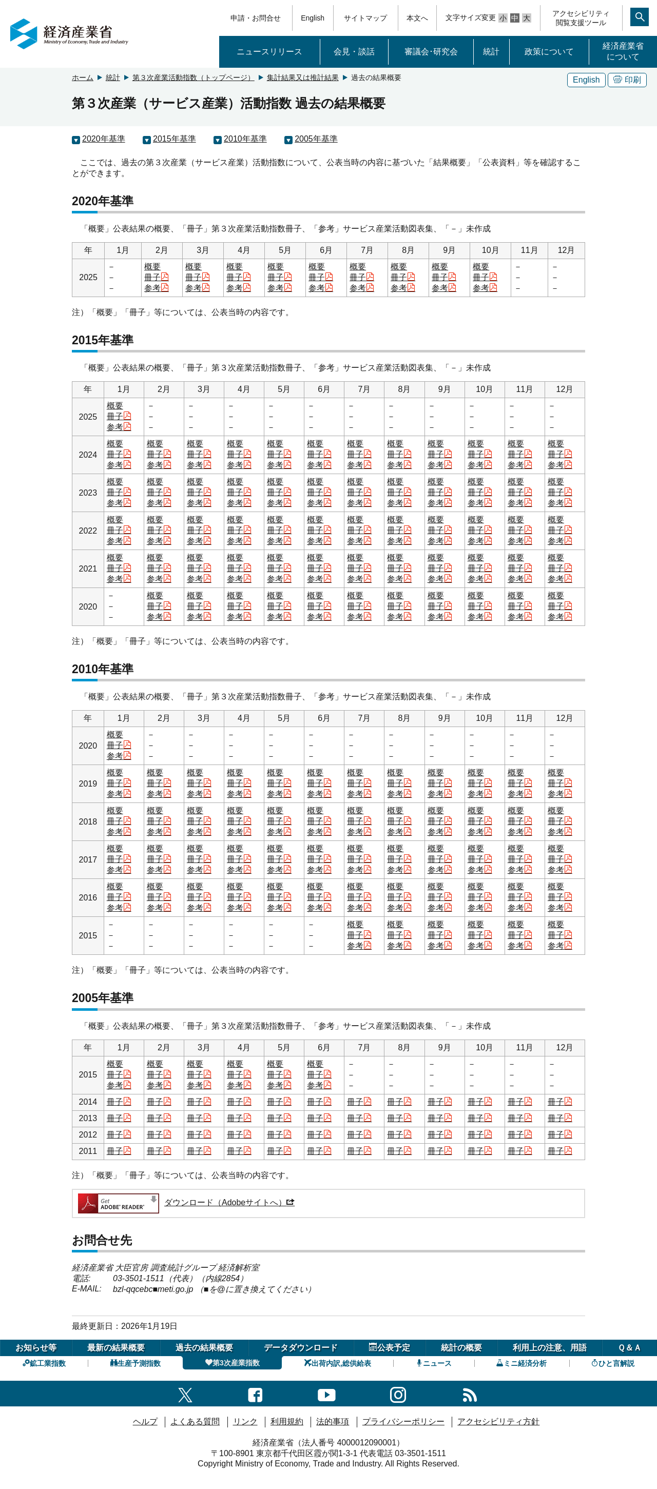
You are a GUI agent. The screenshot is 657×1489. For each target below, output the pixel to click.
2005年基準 (316, 138)
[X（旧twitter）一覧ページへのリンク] (185, 1393)
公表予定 (389, 1347)
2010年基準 (245, 138)
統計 (491, 51)
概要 (152, 266)
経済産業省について (623, 51)
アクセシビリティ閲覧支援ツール (581, 18)
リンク (245, 1421)
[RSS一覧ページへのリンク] (470, 1393)
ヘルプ (145, 1421)
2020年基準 (103, 138)
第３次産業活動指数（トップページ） (193, 77)
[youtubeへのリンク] (327, 1393)
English (312, 18)
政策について (549, 51)
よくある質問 (195, 1421)
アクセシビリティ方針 (498, 1421)
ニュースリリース (269, 51)
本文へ (417, 18)
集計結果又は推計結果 (303, 77)
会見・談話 (354, 51)
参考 (156, 288)
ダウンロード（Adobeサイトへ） (185, 1202)
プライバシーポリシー (403, 1421)
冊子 (156, 277)
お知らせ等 (35, 1347)
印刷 (627, 79)
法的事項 (332, 1421)
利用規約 (286, 1421)
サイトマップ (365, 18)
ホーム (82, 77)
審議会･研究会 (431, 51)
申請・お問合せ (255, 18)
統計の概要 (461, 1347)
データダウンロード (301, 1347)
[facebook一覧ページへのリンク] (255, 1393)
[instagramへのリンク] (398, 1393)
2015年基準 (174, 138)
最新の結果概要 (116, 1347)
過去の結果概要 (204, 1347)
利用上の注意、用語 (550, 1347)
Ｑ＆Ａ (629, 1347)
